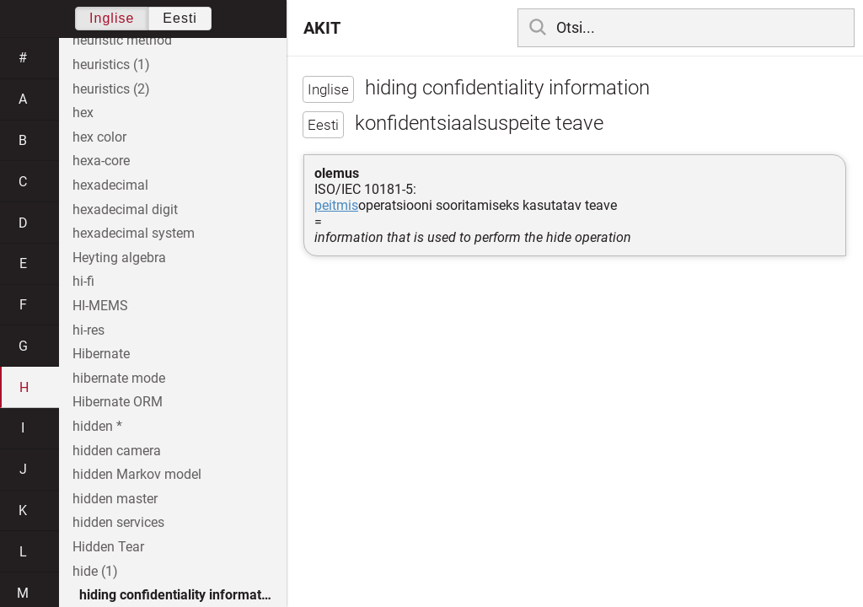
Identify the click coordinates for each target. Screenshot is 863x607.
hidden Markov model (136, 474)
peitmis (336, 205)
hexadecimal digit (125, 209)
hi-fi (83, 281)
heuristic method (122, 40)
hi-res (88, 330)
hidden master (115, 499)
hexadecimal (110, 185)
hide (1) (95, 571)
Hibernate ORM (117, 402)
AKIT (321, 28)
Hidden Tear (108, 547)
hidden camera (116, 451)
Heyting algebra (119, 258)
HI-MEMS (100, 306)
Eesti (180, 18)
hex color (99, 137)
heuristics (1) (111, 64)
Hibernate (101, 354)
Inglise (111, 18)
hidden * (97, 426)
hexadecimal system (133, 233)
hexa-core (101, 161)
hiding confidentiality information (179, 595)
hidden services (118, 522)
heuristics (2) (111, 89)
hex (83, 113)
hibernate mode (118, 378)
